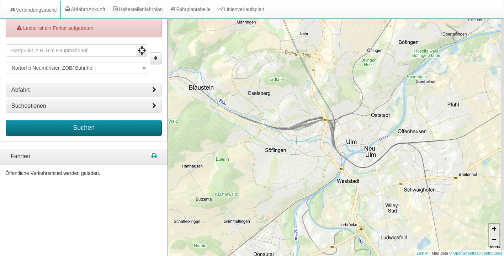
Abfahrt (83, 88)
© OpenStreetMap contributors (475, 253)
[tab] (83, 88)
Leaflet (423, 253)
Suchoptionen (83, 104)
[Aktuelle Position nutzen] (142, 48)
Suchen (84, 125)
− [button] (494, 240)
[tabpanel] (84, 154)
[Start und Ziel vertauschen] (156, 56)
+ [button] (494, 229)
